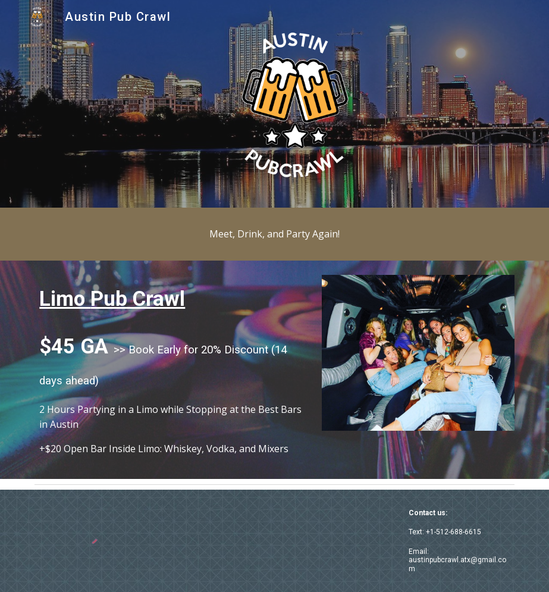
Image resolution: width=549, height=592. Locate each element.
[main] (274, 234)
